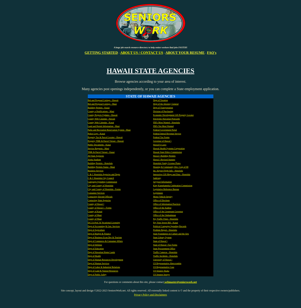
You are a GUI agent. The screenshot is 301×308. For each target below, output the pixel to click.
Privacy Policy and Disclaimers (150, 294)
